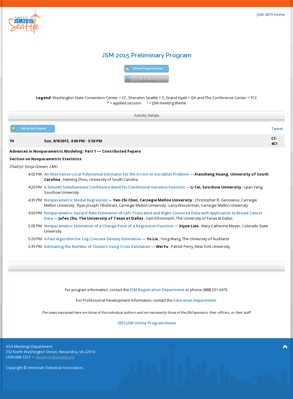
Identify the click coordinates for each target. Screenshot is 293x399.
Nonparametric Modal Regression (75, 200)
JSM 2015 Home (271, 14)
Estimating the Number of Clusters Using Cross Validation (97, 246)
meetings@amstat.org (55, 357)
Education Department (195, 300)
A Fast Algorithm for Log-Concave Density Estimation (92, 238)
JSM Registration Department (157, 289)
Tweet (277, 128)
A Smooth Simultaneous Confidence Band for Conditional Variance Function (114, 187)
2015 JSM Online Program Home (146, 322)
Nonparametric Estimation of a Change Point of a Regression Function (109, 225)
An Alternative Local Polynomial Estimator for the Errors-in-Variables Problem (116, 174)
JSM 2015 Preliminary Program (147, 55)
